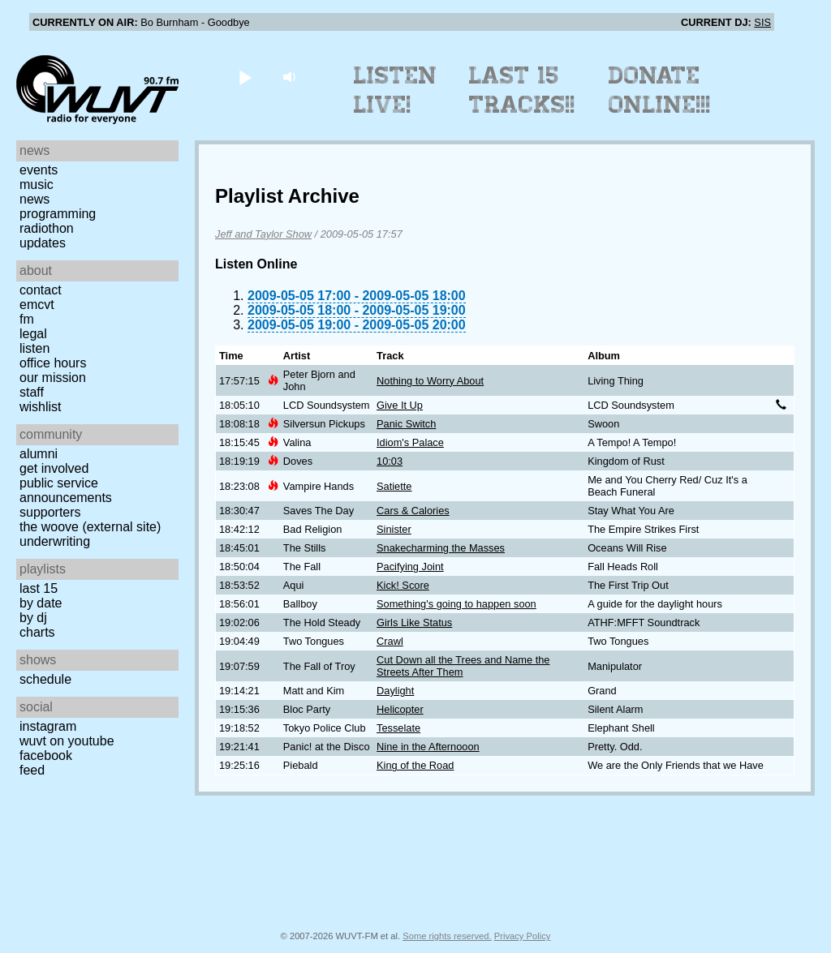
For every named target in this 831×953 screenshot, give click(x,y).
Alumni (38, 454)
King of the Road (415, 765)
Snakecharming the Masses (441, 548)
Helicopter (400, 709)
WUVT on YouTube (66, 741)
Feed (32, 770)
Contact (40, 290)
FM (26, 319)
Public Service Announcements (65, 490)
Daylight (395, 691)
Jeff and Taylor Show (263, 234)
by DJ (33, 618)
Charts (37, 632)
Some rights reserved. (447, 936)
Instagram (47, 726)
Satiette (394, 486)
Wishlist (40, 407)
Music (36, 184)
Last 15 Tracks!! (522, 90)
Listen (34, 348)
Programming (57, 214)
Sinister (394, 529)
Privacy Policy (522, 936)
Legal (33, 334)
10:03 (390, 461)
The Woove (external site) (90, 527)
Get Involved (53, 468)
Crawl (390, 641)
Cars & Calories (413, 510)
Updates (42, 243)
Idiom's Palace (410, 442)
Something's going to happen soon (456, 604)
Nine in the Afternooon (428, 747)
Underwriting (54, 541)
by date (40, 603)
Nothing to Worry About (430, 381)
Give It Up (400, 405)
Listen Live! (395, 90)
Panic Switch (406, 424)
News (34, 199)
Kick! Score (403, 585)
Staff (31, 392)
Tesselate (398, 728)
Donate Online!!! (660, 90)
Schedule (45, 679)
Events (38, 170)
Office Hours (52, 363)
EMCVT (36, 304)
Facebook (45, 755)
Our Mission (52, 377)
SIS (762, 22)
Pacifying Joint (410, 566)
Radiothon (46, 228)
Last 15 (38, 588)
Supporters (50, 512)
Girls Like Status (414, 622)
